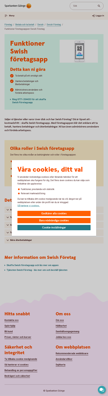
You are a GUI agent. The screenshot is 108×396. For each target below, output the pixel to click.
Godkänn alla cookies (54, 213)
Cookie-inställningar (54, 227)
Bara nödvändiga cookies (54, 220)
